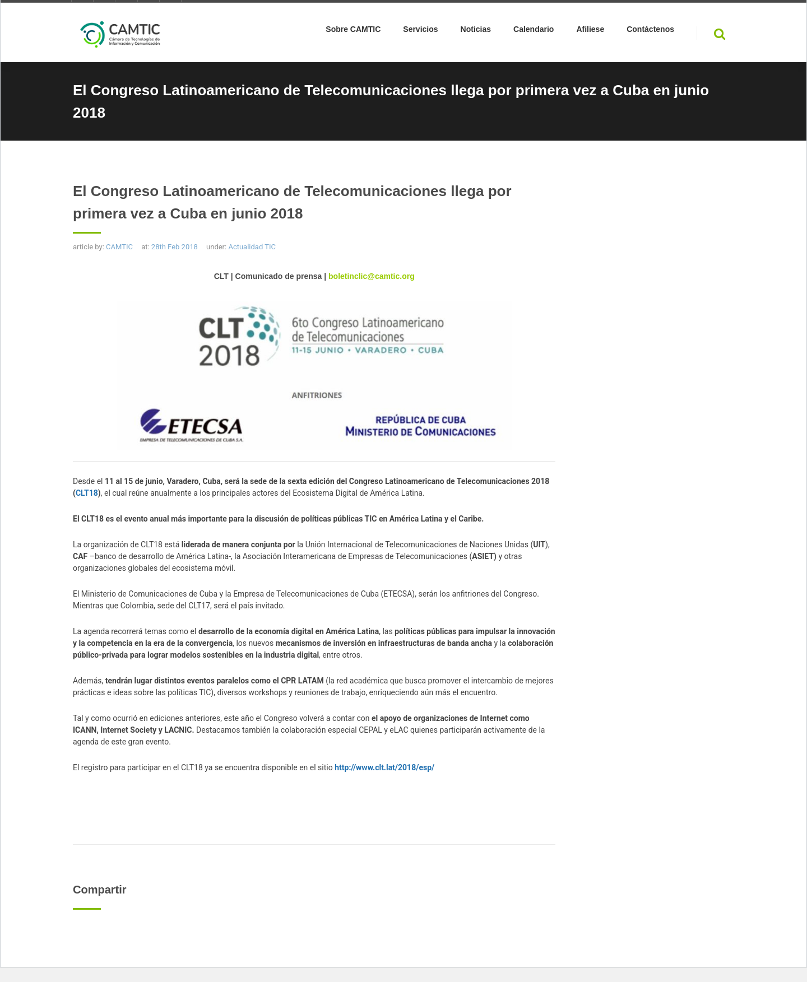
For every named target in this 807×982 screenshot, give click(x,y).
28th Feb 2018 (174, 247)
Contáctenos (650, 31)
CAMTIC (119, 247)
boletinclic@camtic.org (371, 276)
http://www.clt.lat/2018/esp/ (384, 767)
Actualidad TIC (252, 247)
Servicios (420, 31)
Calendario (533, 31)
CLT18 (87, 492)
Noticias (476, 31)
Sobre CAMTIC (353, 31)
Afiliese (590, 31)
